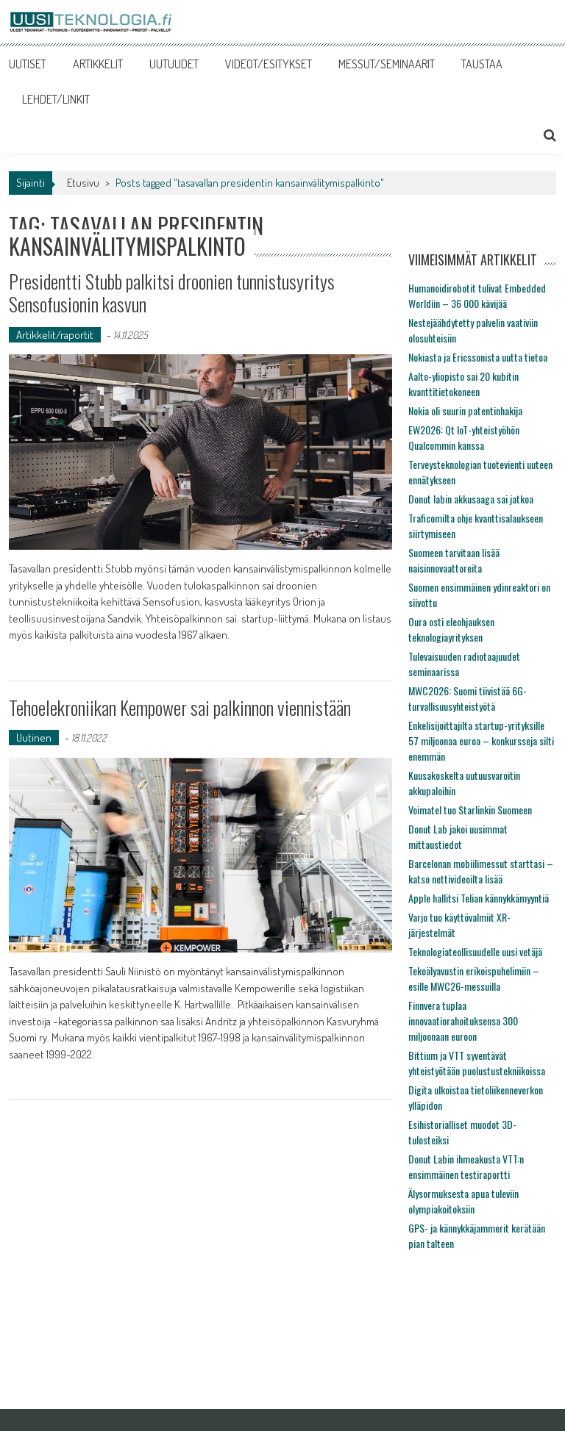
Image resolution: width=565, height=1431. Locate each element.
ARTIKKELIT (98, 64)
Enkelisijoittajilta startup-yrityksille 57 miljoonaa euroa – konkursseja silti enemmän (481, 740)
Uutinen (33, 738)
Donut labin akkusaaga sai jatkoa (470, 498)
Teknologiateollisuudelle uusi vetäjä (475, 951)
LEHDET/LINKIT (56, 99)
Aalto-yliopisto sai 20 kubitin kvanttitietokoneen (463, 383)
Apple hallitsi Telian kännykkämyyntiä (478, 897)
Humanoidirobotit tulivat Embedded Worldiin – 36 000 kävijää (477, 295)
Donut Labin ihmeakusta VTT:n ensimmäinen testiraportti (466, 1166)
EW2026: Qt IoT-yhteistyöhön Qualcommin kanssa (463, 437)
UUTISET (27, 64)
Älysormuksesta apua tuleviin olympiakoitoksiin (463, 1201)
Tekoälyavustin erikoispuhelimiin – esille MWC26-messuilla (473, 978)
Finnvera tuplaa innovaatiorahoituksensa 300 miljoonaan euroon (463, 1020)
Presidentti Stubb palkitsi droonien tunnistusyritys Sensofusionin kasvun (172, 292)
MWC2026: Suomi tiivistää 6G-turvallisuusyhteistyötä (467, 698)
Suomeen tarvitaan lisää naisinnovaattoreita (454, 560)
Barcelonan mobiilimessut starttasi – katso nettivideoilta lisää (480, 871)
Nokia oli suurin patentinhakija (465, 410)
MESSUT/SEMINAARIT (386, 64)
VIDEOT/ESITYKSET (268, 64)
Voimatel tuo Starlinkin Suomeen (470, 809)
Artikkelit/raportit (54, 335)
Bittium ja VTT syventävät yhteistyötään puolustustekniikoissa (476, 1062)
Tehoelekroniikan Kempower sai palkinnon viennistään (180, 707)
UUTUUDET (174, 64)
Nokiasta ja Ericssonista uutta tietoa (477, 357)
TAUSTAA (481, 64)
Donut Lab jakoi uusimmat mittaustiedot (458, 836)
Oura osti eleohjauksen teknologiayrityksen (451, 629)
